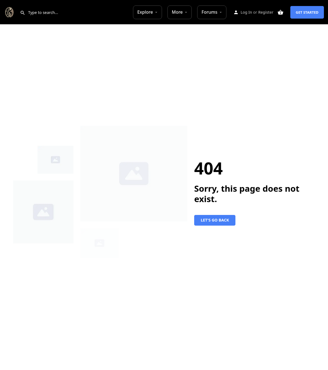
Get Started (307, 12)
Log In (246, 12)
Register (265, 12)
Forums (209, 12)
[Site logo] (10, 12)
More (177, 12)
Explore (145, 12)
